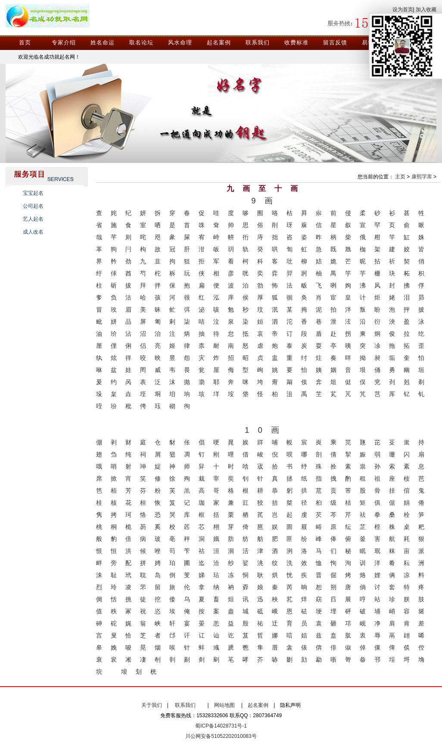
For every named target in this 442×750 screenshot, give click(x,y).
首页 (25, 42)
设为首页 (402, 9)
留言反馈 (335, 42)
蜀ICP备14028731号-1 (221, 726)
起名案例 (219, 42)
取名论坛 (141, 42)
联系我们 (258, 42)
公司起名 (33, 206)
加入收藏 (426, 9)
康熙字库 (421, 177)
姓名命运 (102, 42)
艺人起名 (33, 219)
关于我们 (151, 705)
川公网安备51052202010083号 (220, 736)
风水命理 (180, 42)
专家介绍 (64, 42)
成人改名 (33, 232)
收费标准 (296, 42)
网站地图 (224, 705)
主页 (400, 177)
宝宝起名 (33, 193)
